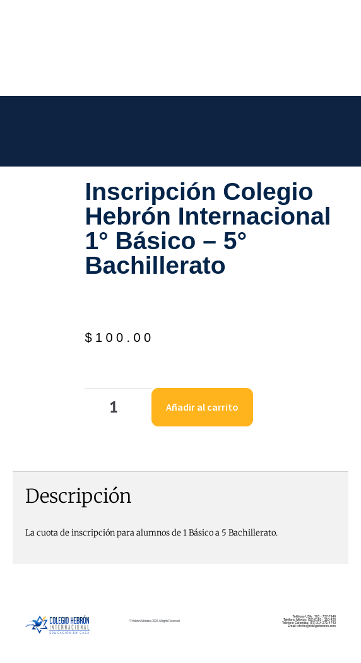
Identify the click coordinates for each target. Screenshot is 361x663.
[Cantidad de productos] (118, 407)
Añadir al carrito (202, 407)
